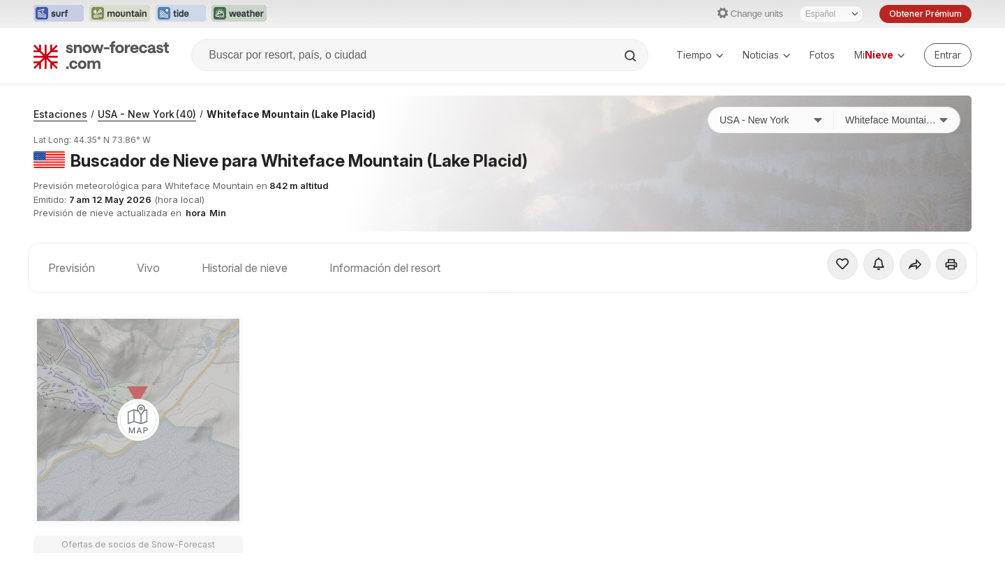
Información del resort (384, 268)
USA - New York (147, 114)
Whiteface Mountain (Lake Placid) (291, 114)
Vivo (148, 268)
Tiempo (699, 55)
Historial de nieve (245, 268)
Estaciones (60, 114)
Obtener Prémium (925, 13)
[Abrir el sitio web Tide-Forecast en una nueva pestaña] (181, 14)
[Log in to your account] (948, 55)
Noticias (766, 55)
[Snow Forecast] (101, 55)
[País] (771, 120)
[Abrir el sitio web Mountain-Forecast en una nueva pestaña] (119, 14)
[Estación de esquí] (897, 120)
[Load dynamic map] (138, 420)
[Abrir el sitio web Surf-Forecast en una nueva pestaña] (59, 14)
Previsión (71, 268)
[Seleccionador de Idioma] (831, 14)
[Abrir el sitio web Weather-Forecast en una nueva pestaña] (239, 14)
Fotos (822, 55)
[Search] (632, 56)
